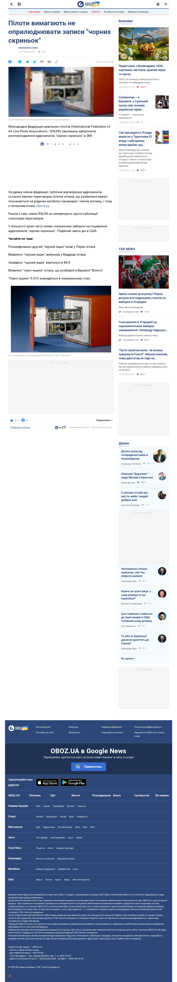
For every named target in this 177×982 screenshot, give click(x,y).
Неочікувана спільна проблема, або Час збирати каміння (134, 572)
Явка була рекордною (131, 307)
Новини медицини (45, 869)
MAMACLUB (64, 869)
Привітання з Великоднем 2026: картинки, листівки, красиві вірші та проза (142, 70)
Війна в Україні (52, 11)
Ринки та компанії (45, 858)
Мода (67, 879)
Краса (58, 879)
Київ (38, 806)
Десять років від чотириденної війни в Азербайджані (134, 455)
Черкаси (81, 806)
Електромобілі (57, 837)
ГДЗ (38, 827)
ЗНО (85, 827)
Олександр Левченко (131, 464)
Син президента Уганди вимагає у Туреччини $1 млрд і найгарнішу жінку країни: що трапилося (135, 139)
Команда (73, 727)
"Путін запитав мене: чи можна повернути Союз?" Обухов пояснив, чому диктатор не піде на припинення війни (143, 354)
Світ (52, 795)
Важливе (126, 21)
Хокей (63, 816)
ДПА (77, 827)
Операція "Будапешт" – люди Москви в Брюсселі (137, 475)
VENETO (95, 11)
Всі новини (162, 795)
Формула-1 (82, 816)
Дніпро (70, 806)
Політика (35, 795)
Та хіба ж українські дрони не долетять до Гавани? (135, 640)
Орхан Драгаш (128, 483)
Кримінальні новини (28, 48)
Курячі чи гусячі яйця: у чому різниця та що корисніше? (136, 595)
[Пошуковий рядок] (166, 4)
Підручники (49, 827)
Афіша (39, 879)
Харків (46, 806)
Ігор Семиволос (128, 626)
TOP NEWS (127, 249)
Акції (70, 837)
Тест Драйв (41, 837)
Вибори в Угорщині (138, 11)
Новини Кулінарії (65, 848)
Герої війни (34, 11)
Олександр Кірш (129, 581)
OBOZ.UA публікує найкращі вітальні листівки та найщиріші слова (139, 81)
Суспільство (142, 795)
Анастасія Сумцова (130, 505)
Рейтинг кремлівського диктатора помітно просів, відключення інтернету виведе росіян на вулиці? (143, 366)
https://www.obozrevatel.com (118, 894)
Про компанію (43, 727)
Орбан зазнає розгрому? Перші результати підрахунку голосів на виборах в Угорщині (142, 298)
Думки (124, 443)
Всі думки (127, 658)
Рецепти (40, 848)
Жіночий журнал (81, 879)
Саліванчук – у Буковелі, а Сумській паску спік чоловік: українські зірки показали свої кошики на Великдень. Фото (134, 103)
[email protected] (47, 958)
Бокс (71, 816)
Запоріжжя (58, 806)
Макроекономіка (66, 858)
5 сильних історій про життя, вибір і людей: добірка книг (134, 496)
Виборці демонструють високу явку (138, 335)
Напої (50, 848)
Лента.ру (42, 206)
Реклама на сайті (45, 732)
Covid (75, 869)
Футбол (39, 816)
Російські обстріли (114, 11)
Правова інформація (111, 727)
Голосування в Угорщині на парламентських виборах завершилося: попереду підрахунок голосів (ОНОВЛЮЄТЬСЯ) (144, 326)
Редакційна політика (20, 427)
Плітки (48, 879)
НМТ (92, 827)
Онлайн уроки (65, 827)
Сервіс (79, 837)
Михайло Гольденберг (131, 604)
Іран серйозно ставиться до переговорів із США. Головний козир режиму (136, 617)
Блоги (117, 795)
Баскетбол (51, 816)
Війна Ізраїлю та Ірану (76, 11)
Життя (75, 795)
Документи (74, 732)
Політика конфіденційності (148, 727)
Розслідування (101, 795)
